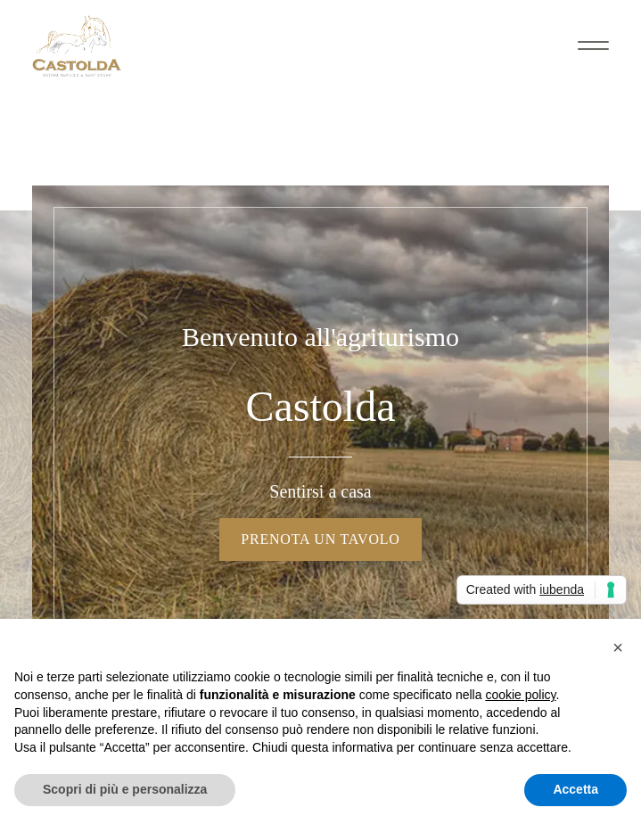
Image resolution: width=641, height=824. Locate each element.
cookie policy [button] (520, 695)
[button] (618, 647)
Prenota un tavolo (320, 539)
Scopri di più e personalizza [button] (125, 789)
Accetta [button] (575, 789)
